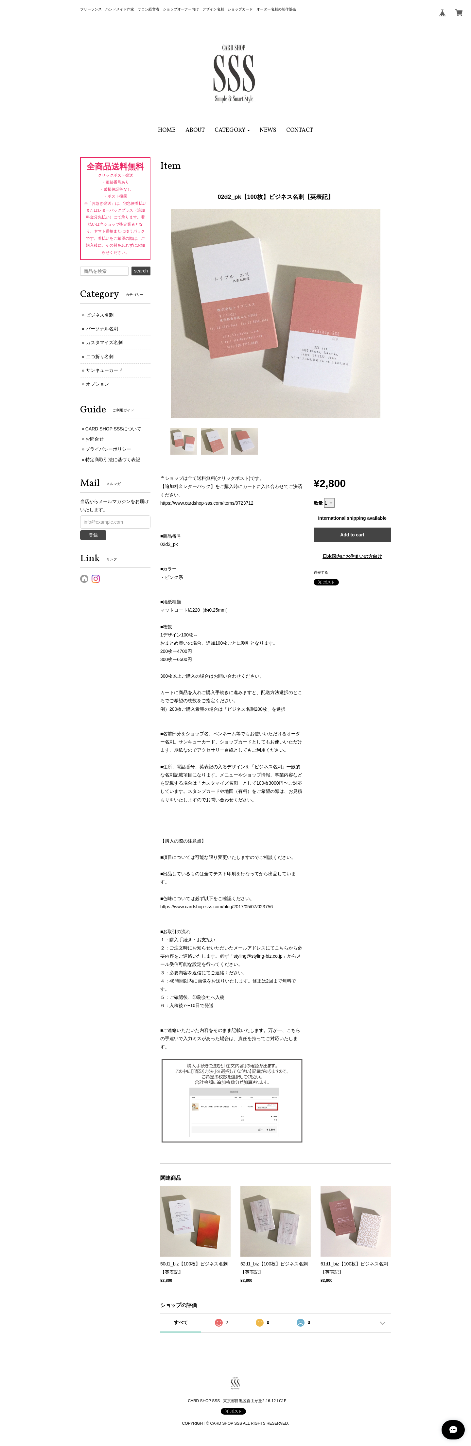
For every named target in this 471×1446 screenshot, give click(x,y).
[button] (232, 130)
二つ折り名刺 (99, 356)
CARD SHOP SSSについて (113, 428)
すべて (181, 1322)
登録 (93, 535)
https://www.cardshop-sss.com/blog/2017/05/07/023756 (216, 906)
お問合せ (94, 439)
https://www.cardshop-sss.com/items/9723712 (206, 503)
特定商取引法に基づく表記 (112, 459)
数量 (318, 503)
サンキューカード (104, 370)
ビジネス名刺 (99, 315)
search (141, 270)
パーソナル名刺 (102, 328)
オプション (97, 384)
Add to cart (352, 534)
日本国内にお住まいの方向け (352, 556)
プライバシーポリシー (108, 449)
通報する (321, 572)
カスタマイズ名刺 (104, 342)
